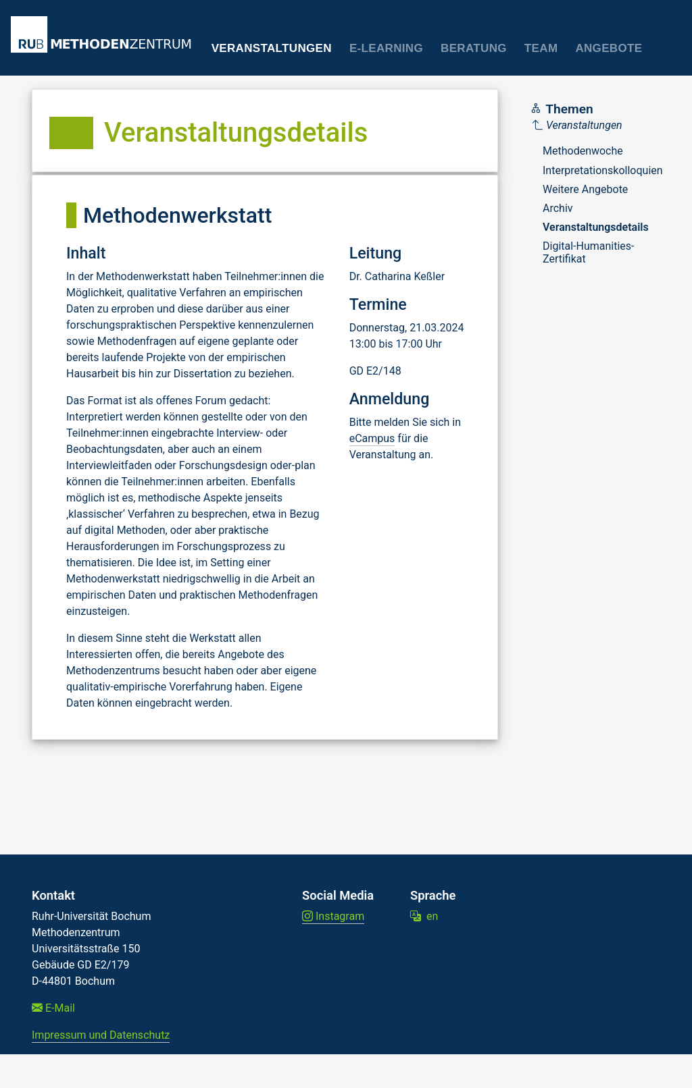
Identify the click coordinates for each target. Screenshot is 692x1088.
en (424, 916)
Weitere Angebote (585, 189)
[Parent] (598, 125)
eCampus (372, 438)
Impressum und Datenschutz (101, 1035)
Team (541, 48)
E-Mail (53, 1008)
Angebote (608, 48)
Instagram (333, 916)
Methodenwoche (583, 150)
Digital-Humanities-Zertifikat (589, 252)
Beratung (474, 48)
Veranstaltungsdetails (596, 227)
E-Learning (386, 48)
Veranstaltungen (272, 48)
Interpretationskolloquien (603, 170)
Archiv (558, 208)
